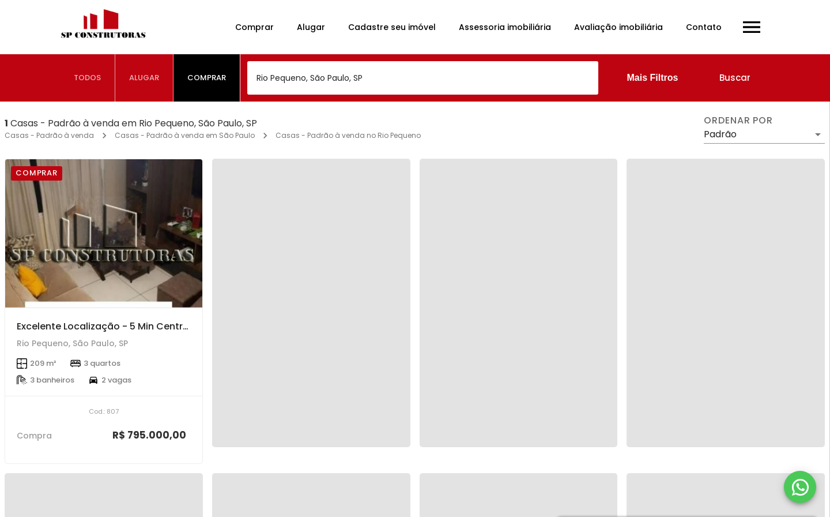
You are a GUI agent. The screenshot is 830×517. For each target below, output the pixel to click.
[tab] (87, 78)
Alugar (311, 27)
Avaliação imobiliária (618, 27)
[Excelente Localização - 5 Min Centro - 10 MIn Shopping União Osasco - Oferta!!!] (103, 233)
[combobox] (422, 78)
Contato (704, 27)
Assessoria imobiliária (505, 27)
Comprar (254, 27)
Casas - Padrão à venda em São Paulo (185, 135)
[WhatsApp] (800, 487)
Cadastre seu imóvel (392, 27)
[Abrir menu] (751, 27)
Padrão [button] (720, 134)
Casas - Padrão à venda (49, 135)
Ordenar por (738, 120)
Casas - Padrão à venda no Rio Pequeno (348, 135)
